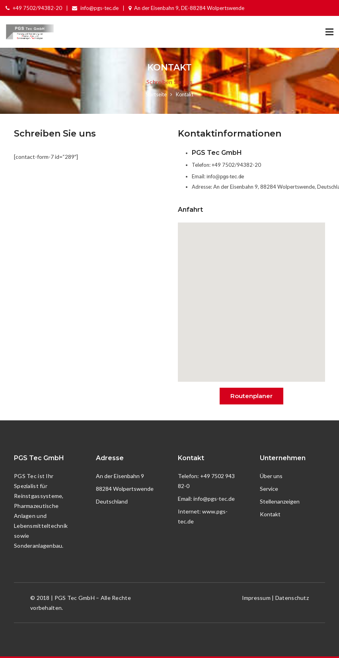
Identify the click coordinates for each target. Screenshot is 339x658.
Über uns (271, 476)
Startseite (156, 95)
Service (269, 488)
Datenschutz (292, 597)
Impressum (256, 597)
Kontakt (270, 514)
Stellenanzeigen (280, 501)
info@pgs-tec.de (225, 177)
